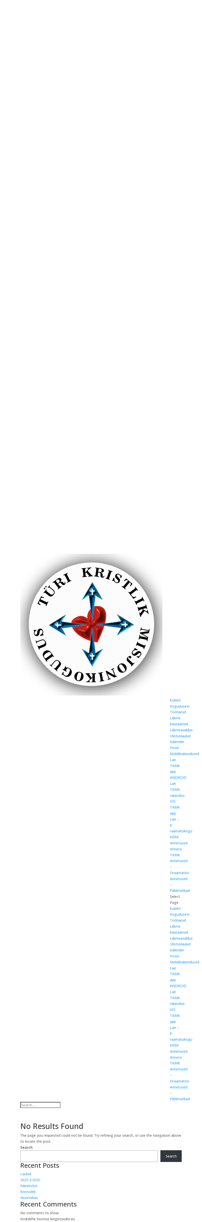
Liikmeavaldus (181, 730)
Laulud (25, 1173)
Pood (174, 747)
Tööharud (178, 712)
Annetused (178, 843)
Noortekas (29, 1197)
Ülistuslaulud (180, 736)
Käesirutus (29, 1185)
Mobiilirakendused (184, 753)
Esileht (175, 700)
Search (26, 1147)
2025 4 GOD (30, 1179)
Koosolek (28, 1191)
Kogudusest (180, 706)
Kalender (177, 741)
